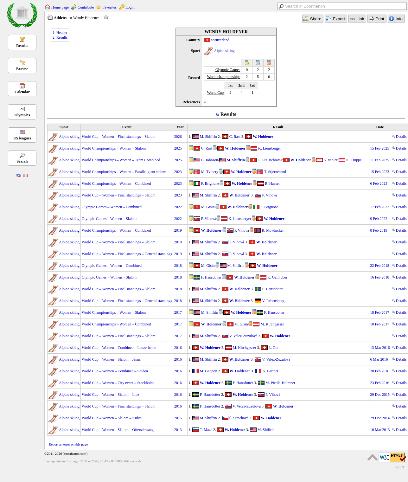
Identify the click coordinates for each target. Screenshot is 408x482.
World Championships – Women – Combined (116, 183)
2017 (178, 312)
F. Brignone (210, 183)
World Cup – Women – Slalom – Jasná (111, 359)
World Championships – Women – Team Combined (121, 160)
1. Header (60, 32)
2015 (178, 418)
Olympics (22, 115)
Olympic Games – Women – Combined (112, 207)
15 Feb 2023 (379, 172)
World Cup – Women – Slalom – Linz (110, 394)
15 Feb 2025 (379, 148)
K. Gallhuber (277, 277)
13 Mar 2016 (380, 347)
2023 (178, 172)
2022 (178, 207)
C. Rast (234, 136)
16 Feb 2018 (379, 277)
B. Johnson (209, 160)
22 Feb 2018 (379, 265)
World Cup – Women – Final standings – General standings (127, 254)
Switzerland (220, 40)
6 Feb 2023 (378, 183)
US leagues (22, 138)
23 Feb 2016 (379, 383)
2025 (178, 148)
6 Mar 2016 (379, 359)
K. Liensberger (269, 148)
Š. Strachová (239, 418)
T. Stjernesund (275, 172)
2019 (178, 230)
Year (180, 127)
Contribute (86, 7)
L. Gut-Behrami (270, 160)
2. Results (60, 37)
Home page (60, 7)
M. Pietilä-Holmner (280, 383)
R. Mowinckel (273, 230)
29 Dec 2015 (380, 394)
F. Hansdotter (211, 277)
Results (22, 45)
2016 (178, 347)
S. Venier (331, 160)
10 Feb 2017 (379, 324)
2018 (178, 265)
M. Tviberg (209, 172)
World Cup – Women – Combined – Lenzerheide (119, 347)
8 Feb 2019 (378, 230)
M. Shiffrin (208, 136)
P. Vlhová (269, 195)
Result (278, 127)
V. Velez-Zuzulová (243, 336)
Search (22, 161)
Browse (22, 69)
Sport (64, 127)
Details (399, 136)
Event (126, 127)
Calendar (22, 92)
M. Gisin (208, 207)
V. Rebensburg (273, 301)
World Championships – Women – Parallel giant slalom (124, 172)
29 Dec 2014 (380, 418)
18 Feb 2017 (379, 312)
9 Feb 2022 (378, 218)
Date (380, 127)
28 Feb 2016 (379, 371)
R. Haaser (272, 183)
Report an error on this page (68, 444)
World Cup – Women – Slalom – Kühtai (112, 418)
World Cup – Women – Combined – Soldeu (115, 371)
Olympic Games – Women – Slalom (109, 218)
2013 (178, 429)
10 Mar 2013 (380, 429)
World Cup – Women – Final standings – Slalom (119, 136)
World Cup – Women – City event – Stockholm (118, 383)
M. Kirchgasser (272, 324)
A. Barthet (270, 371)
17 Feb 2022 (379, 207)
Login (130, 7)
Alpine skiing (224, 50)
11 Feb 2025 (379, 160)
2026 (178, 136)
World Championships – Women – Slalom (114, 148)
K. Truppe (354, 160)
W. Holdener (263, 136)
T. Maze (206, 429)
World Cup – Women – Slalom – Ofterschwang (118, 429)
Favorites (109, 7)
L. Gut (273, 347)
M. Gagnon (208, 371)
